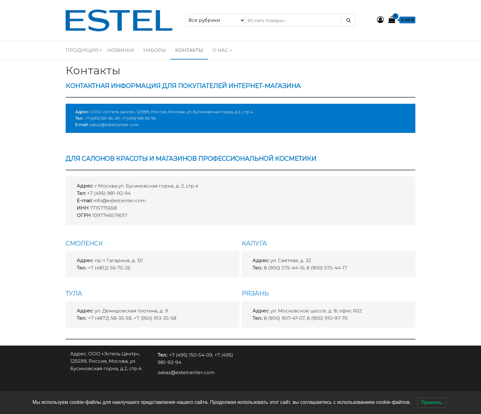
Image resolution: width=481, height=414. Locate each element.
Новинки (120, 50)
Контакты (189, 50)
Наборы (154, 50)
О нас (220, 50)
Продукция (82, 50)
